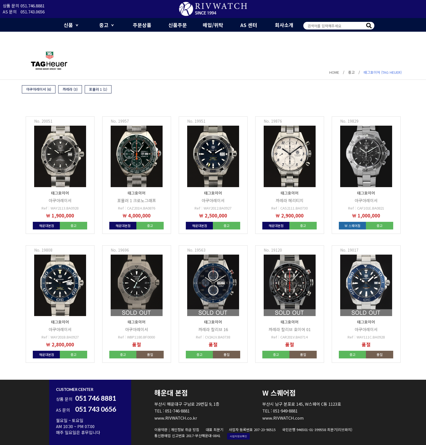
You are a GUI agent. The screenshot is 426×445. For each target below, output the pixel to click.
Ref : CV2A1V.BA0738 (213, 337)
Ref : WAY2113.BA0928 (60, 208)
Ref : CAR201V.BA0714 (289, 337)
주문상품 (142, 24)
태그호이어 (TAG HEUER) (383, 72)
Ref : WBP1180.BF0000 (136, 337)
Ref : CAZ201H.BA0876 (136, 208)
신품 (71, 24)
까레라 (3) (70, 89)
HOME (334, 72)
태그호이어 (60, 193)
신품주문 (177, 24)
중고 (106, 24)
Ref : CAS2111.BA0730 (289, 208)
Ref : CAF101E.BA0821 (366, 208)
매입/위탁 (213, 24)
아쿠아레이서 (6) (38, 89)
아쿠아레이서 (60, 200)
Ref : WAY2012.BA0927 (213, 208)
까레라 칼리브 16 (213, 329)
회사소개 (284, 24)
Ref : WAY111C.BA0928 (366, 337)
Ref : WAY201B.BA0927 (60, 337)
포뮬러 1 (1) (98, 89)
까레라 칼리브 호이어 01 (290, 329)
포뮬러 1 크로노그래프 (136, 200)
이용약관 (161, 429)
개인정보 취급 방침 (185, 429)
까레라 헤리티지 (290, 200)
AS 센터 (248, 24)
